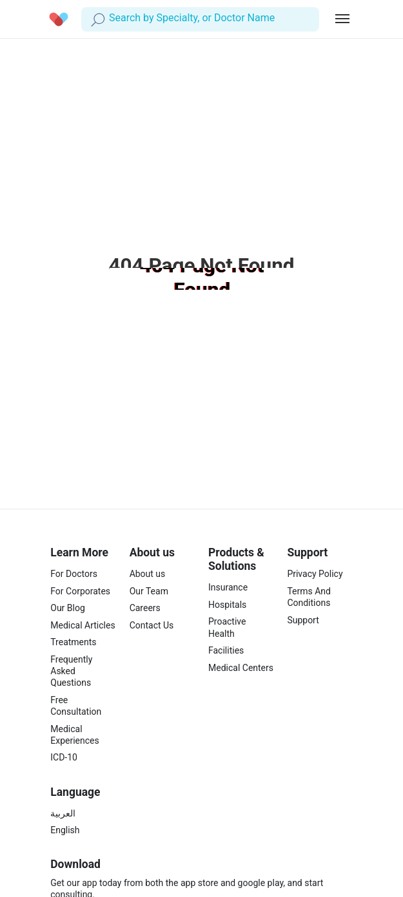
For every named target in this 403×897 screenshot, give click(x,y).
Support (303, 620)
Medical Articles (82, 625)
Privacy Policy (314, 574)
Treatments (73, 642)
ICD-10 (63, 757)
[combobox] (110, 18)
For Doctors (73, 574)
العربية (62, 813)
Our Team (149, 591)
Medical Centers (240, 668)
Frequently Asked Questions (71, 671)
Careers (145, 608)
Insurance (228, 587)
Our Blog (67, 608)
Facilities (226, 650)
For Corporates (80, 591)
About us (148, 574)
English (64, 830)
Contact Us (152, 625)
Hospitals (227, 605)
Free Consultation (75, 706)
